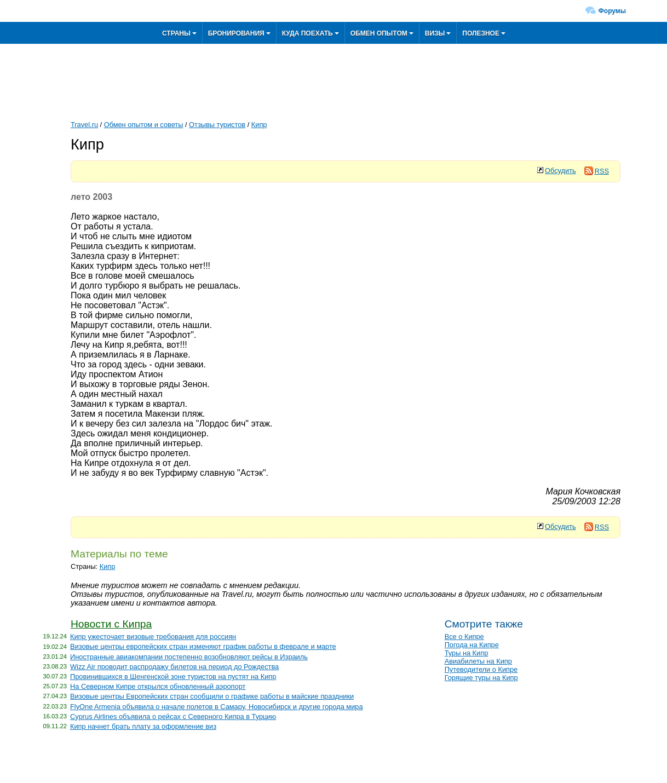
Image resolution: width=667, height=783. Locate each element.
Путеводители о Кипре (481, 669)
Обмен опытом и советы (143, 124)
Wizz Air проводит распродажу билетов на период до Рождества (174, 667)
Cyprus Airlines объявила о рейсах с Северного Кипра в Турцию (173, 716)
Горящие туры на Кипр (481, 677)
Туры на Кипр (466, 653)
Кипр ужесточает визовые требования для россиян (153, 636)
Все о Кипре (464, 636)
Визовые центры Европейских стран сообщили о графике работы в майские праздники (212, 696)
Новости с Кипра (111, 624)
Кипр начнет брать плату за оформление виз (143, 726)
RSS (596, 171)
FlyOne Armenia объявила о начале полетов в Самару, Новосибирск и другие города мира (216, 707)
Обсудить (560, 170)
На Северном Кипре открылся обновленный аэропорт (157, 686)
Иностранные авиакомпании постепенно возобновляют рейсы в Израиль (189, 657)
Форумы (612, 11)
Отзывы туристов (217, 124)
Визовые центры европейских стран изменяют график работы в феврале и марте (203, 646)
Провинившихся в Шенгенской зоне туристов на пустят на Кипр (173, 676)
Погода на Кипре (472, 645)
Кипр (259, 124)
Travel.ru (84, 124)
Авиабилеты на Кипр (478, 661)
